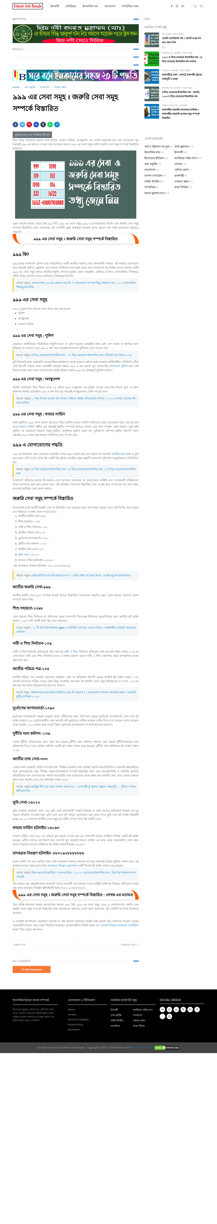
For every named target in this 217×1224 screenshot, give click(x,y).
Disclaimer (74, 1029)
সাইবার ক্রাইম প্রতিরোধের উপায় (86, 398)
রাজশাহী (175, 70)
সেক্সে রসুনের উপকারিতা (117, 575)
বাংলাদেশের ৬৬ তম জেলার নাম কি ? (52, 283)
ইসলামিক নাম (168, 53)
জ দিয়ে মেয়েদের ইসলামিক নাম (48, 469)
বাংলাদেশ (166, 70)
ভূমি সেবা (23, 554)
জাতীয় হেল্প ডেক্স (121, 454)
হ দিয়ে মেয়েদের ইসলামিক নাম (86, 469)
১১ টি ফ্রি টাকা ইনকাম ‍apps (49, 627)
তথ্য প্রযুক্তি (167, 34)
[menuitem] (55, 6)
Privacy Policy (75, 1024)
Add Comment (31, 969)
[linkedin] (176, 1009)
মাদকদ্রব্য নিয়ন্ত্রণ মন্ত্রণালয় (62, 865)
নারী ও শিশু (71, 652)
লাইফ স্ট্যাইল (178, 34)
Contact (72, 1014)
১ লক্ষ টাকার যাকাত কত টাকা (49, 398)
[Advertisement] (104, 1114)
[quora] (162, 1016)
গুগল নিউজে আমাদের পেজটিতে (120, 925)
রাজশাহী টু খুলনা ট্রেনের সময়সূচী (97, 786)
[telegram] (162, 1009)
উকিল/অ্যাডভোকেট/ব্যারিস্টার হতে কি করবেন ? (58, 692)
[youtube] (182, 6)
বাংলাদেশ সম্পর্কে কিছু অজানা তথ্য (95, 283)
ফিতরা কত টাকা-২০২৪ (119, 355)
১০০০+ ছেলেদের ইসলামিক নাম (91, 872)
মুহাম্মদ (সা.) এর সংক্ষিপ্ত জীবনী (32, 135)
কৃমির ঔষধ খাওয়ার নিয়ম (87, 575)
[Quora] (188, 6)
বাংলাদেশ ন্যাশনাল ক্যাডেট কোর (106, 692)
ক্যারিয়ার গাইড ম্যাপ (170, 105)
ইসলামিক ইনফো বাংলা (142, 1047)
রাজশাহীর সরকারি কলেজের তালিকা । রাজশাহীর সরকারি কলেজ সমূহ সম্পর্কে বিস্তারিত (181, 114)
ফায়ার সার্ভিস (27, 426)
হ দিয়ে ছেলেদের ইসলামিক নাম (49, 355)
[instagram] (169, 1016)
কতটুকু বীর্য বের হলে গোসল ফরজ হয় (52, 786)
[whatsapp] (177, 6)
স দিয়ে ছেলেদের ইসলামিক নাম (86, 355)
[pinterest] (183, 1009)
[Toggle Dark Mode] (195, 6)
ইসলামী (178, 53)
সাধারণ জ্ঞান (187, 53)
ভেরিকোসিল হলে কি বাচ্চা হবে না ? (51, 575)
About (71, 1009)
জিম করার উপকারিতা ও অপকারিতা (52, 872)
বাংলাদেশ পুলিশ (118, 366)
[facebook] (171, 6)
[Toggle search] (201, 6)
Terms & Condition (78, 1019)
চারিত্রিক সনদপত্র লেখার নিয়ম (84, 627)
